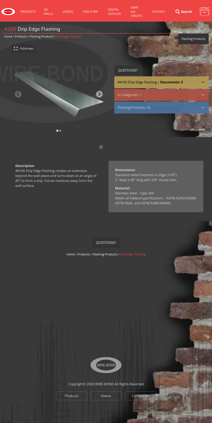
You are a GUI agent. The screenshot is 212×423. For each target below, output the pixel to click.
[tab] (57, 131)
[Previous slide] (18, 94)
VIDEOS (68, 11)
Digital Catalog (114, 11)
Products (28, 11)
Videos (106, 406)
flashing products (41, 36)
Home (8, 36)
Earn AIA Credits (136, 11)
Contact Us (140, 406)
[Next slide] (99, 94)
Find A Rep (90, 11)
